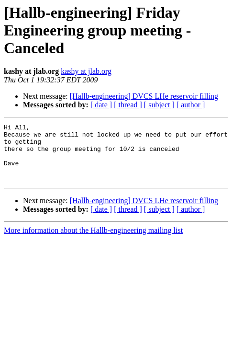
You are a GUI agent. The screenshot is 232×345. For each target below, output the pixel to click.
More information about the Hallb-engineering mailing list (93, 242)
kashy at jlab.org (86, 71)
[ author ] (191, 105)
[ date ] (101, 105)
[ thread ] (128, 105)
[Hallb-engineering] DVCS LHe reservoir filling (144, 96)
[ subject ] (159, 105)
